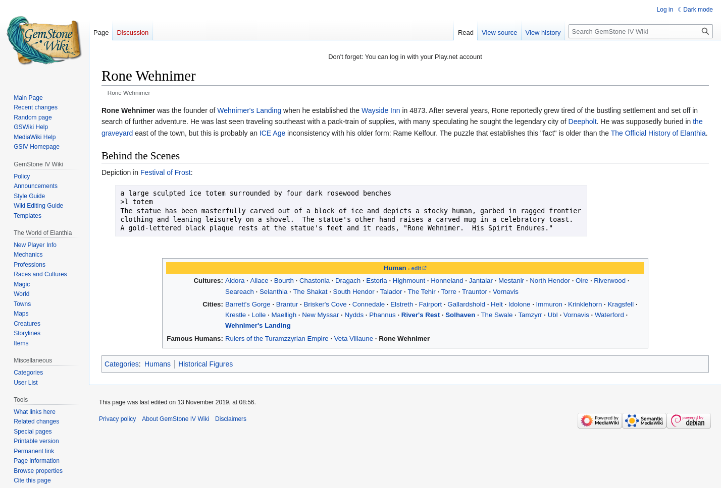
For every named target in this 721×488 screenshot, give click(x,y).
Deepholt (583, 121)
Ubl (553, 315)
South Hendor (354, 291)
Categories (122, 364)
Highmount (409, 280)
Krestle (235, 315)
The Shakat (310, 291)
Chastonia (314, 280)
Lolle (258, 315)
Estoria (376, 280)
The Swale (496, 315)
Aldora (234, 280)
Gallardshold (466, 304)
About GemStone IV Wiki (175, 418)
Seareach (239, 291)
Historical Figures (205, 364)
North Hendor (550, 280)
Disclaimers (230, 418)
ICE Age (272, 133)
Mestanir (511, 280)
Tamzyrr (530, 315)
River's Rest (420, 315)
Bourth (284, 280)
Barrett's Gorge (248, 304)
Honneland (447, 280)
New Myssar (320, 315)
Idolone (519, 304)
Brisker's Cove (324, 304)
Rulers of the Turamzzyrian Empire (277, 338)
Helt (497, 304)
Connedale (368, 304)
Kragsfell (620, 304)
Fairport (430, 304)
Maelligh (284, 315)
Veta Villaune (353, 338)
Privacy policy (117, 418)
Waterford (609, 315)
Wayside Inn (381, 110)
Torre (448, 291)
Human (395, 268)
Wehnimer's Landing (249, 110)
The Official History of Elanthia (658, 133)
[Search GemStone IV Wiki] (641, 31)
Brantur (287, 304)
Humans (157, 364)
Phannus (382, 315)
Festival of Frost (165, 172)
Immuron (549, 304)
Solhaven (460, 315)
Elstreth (401, 304)
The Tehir (421, 291)
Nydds (354, 315)
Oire (582, 280)
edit (416, 268)
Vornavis (506, 291)
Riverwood (610, 280)
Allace (259, 280)
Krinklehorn (585, 304)
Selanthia (273, 291)
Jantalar (481, 280)
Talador (391, 291)
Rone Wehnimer (404, 338)
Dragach (347, 280)
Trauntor (474, 291)
